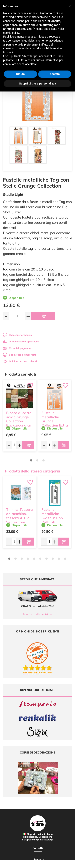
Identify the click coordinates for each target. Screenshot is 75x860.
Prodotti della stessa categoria (32, 471)
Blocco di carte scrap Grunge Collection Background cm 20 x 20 (19, 421)
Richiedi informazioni (17, 334)
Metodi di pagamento (18, 348)
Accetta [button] (55, 74)
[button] (70, 6)
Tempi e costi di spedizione (21, 341)
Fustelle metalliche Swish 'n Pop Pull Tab (52, 515)
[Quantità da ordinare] (17, 316)
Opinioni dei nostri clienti (20, 361)
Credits (62, 854)
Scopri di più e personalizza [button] (37, 83)
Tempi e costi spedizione (37, 614)
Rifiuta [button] (20, 74)
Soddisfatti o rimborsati (19, 354)
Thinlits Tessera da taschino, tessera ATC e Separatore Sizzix (19, 517)
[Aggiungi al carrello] (43, 316)
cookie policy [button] (11, 32)
